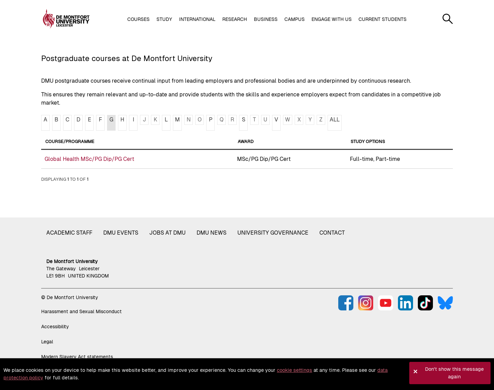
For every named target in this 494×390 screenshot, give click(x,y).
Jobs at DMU (167, 232)
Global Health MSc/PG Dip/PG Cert (89, 159)
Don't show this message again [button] (454, 372)
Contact (332, 232)
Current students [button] (382, 19)
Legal (47, 341)
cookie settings (294, 370)
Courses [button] (138, 19)
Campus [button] (294, 19)
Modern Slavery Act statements (77, 356)
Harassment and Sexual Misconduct (81, 311)
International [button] (197, 19)
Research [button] (234, 19)
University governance (272, 232)
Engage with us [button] (331, 19)
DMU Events (120, 232)
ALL (335, 119)
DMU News (211, 232)
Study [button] (164, 19)
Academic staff (69, 232)
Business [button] (266, 19)
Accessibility (55, 326)
